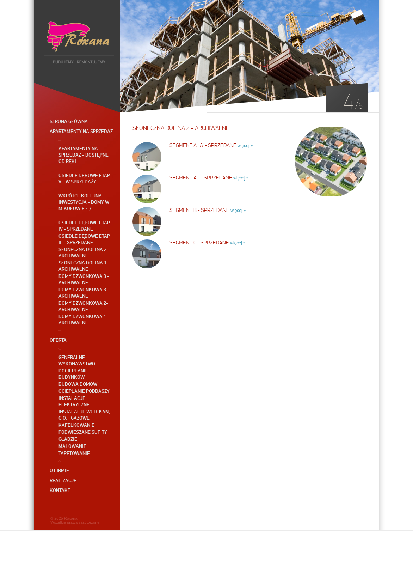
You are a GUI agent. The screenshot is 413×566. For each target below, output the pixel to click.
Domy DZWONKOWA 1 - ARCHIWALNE (83, 319)
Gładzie (67, 439)
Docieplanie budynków (73, 374)
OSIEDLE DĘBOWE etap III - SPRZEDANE (84, 239)
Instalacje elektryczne (74, 401)
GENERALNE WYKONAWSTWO (76, 360)
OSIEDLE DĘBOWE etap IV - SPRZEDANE (84, 226)
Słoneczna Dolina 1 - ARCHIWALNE (84, 266)
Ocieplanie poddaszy (84, 391)
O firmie (59, 470)
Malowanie (72, 446)
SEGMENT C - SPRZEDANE (199, 242)
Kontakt (60, 490)
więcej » (245, 145)
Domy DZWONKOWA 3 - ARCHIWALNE (83, 279)
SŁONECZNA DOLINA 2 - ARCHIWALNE (84, 252)
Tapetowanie (74, 453)
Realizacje (63, 480)
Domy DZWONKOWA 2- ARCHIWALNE (83, 306)
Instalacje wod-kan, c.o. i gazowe (84, 415)
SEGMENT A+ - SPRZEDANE (200, 178)
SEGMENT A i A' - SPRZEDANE (202, 145)
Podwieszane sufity (82, 432)
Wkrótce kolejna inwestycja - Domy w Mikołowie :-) (83, 202)
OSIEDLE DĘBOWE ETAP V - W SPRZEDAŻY (84, 178)
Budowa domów (77, 384)
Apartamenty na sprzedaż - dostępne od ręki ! (83, 155)
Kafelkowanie (76, 425)
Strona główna (69, 121)
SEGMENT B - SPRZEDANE (199, 210)
